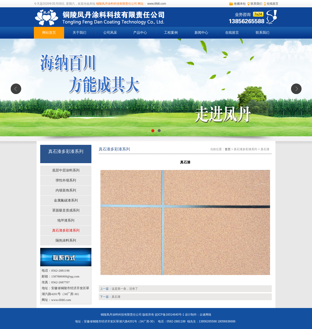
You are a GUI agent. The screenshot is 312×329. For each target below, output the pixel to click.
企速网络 (205, 314)
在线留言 (272, 3)
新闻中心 (201, 32)
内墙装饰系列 (66, 190)
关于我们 (79, 32)
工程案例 (171, 32)
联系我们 (256, 3)
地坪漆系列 (65, 220)
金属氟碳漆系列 (66, 200)
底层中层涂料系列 (65, 170)
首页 (228, 149)
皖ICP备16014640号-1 (169, 314)
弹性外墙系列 (66, 180)
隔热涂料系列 (66, 240)
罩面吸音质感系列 (65, 210)
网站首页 (49, 32)
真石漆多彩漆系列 (65, 230)
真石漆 (116, 296)
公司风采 (110, 32)
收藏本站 (240, 3)
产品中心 (140, 32)
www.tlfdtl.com (156, 3)
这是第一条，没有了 (125, 288)
